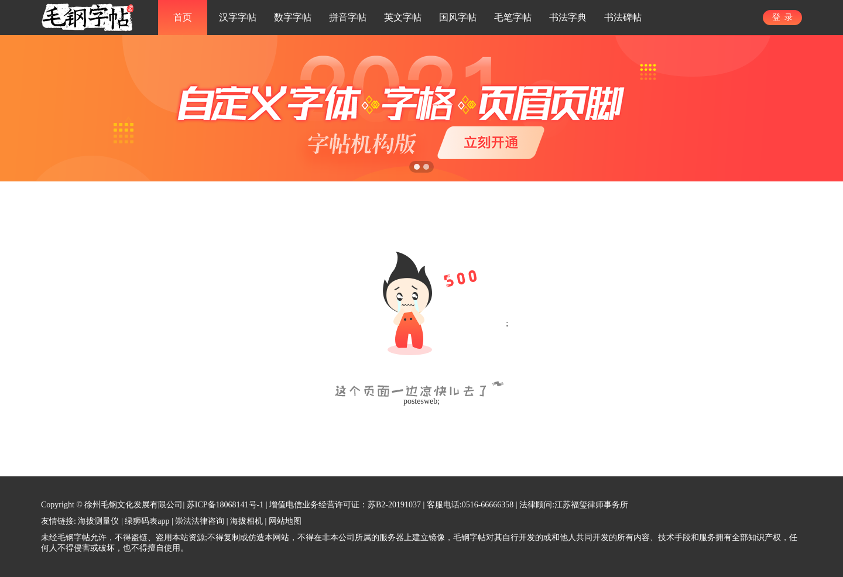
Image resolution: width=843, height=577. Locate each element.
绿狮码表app (147, 521)
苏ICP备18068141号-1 (225, 504)
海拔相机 (246, 521)
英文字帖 (403, 17)
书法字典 (568, 17)
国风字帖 (458, 17)
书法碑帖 (623, 17)
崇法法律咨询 (199, 521)
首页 (182, 17)
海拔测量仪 (98, 521)
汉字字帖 (237, 17)
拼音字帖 (347, 17)
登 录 (782, 17)
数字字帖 (292, 17)
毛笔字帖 (513, 17)
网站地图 (285, 521)
